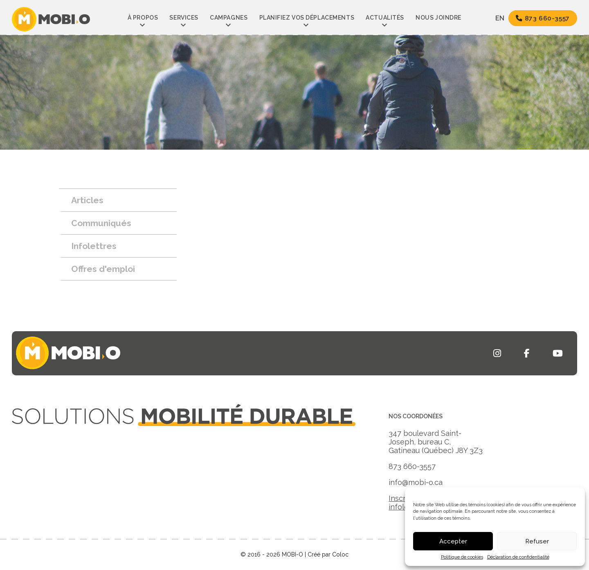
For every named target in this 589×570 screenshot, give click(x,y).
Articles (87, 200)
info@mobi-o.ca (416, 482)
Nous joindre (438, 17)
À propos (143, 17)
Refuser (537, 541)
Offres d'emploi (103, 269)
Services (183, 17)
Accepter (453, 541)
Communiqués (101, 223)
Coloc (340, 554)
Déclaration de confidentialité (518, 557)
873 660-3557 (542, 18)
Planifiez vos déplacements (307, 17)
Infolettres (94, 246)
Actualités (385, 17)
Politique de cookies (462, 557)
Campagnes (228, 17)
